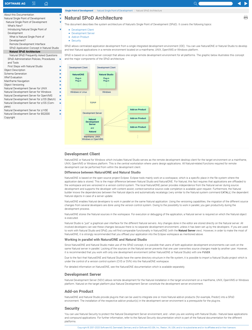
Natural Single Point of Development (33, 18)
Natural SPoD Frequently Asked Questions (33, 55)
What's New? (15, 25)
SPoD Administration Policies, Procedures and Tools (35, 60)
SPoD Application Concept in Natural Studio (34, 48)
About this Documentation (33, 15)
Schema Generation (33, 74)
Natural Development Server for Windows (33, 92)
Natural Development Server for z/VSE (33, 110)
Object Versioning (33, 85)
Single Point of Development (79, 10)
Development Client (83, 29)
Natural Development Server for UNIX (33, 88)
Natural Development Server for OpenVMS (33, 96)
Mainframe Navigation (33, 81)
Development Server (83, 33)
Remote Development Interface (27, 44)
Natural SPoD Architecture (24, 51)
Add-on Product (80, 37)
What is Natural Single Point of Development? (26, 38)
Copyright (9, 117)
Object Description (33, 70)
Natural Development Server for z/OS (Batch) (33, 99)
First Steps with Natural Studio (35, 66)
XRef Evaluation (33, 77)
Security (76, 40)
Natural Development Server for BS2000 (33, 114)
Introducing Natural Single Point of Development (35, 31)
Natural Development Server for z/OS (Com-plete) (33, 104)
